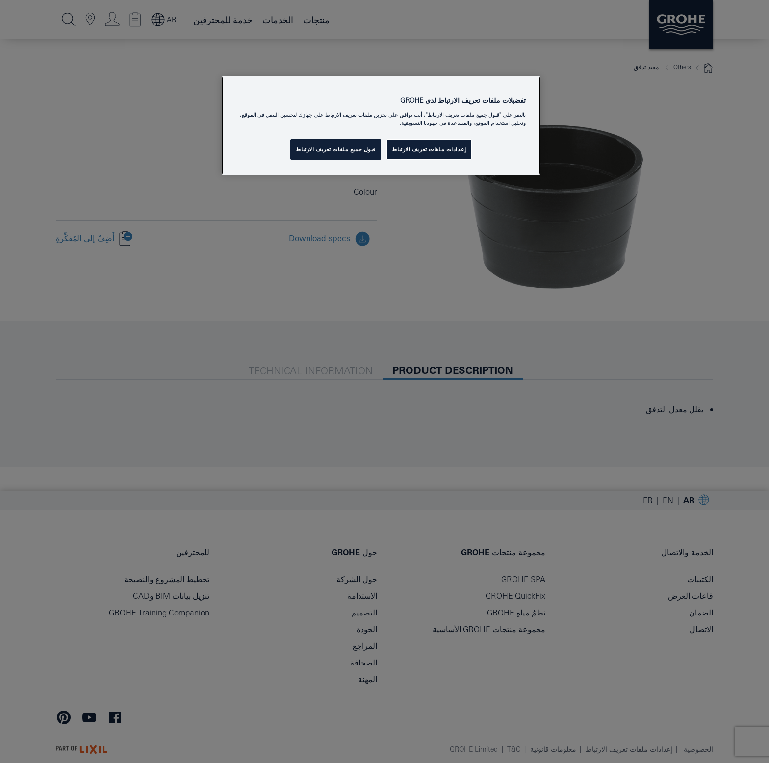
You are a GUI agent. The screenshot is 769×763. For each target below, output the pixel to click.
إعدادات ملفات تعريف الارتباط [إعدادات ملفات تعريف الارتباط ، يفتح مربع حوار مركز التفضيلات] (429, 149)
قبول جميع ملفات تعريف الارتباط (336, 149)
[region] (381, 125)
